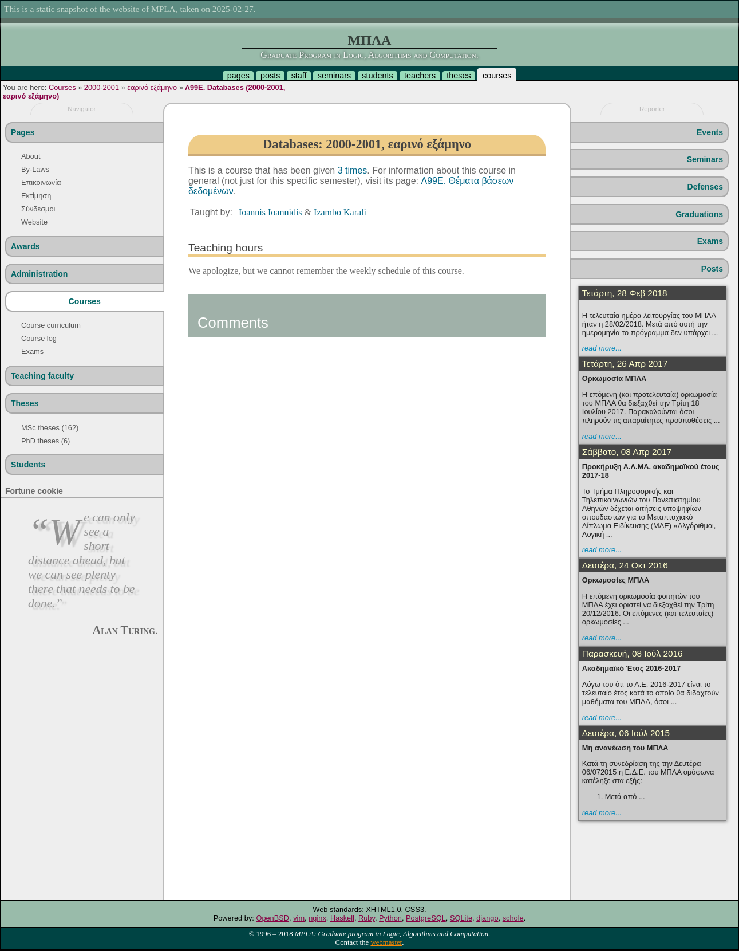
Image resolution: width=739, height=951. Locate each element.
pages (238, 75)
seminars (334, 75)
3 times (352, 170)
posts (270, 75)
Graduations (699, 214)
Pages (22, 132)
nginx (317, 918)
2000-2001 (101, 87)
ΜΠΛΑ (370, 40)
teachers (420, 75)
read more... (602, 348)
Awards (25, 246)
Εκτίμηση (36, 195)
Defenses (705, 186)
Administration (39, 273)
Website (34, 222)
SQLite (461, 918)
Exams (32, 351)
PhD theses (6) (45, 441)
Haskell (342, 918)
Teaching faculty (42, 375)
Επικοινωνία (41, 182)
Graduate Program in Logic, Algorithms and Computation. (369, 55)
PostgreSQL (426, 918)
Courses (62, 87)
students (377, 75)
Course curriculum (51, 325)
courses (497, 75)
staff (299, 75)
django (487, 918)
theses (458, 75)
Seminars (705, 159)
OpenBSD (272, 918)
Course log (39, 338)
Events (710, 132)
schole (513, 918)
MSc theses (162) (49, 427)
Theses (25, 403)
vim (299, 918)
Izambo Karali (340, 212)
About (30, 156)
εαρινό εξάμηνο (152, 87)
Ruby (366, 918)
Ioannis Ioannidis (270, 212)
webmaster (386, 942)
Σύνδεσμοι (38, 209)
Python (390, 918)
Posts (712, 268)
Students (28, 464)
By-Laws (35, 169)
